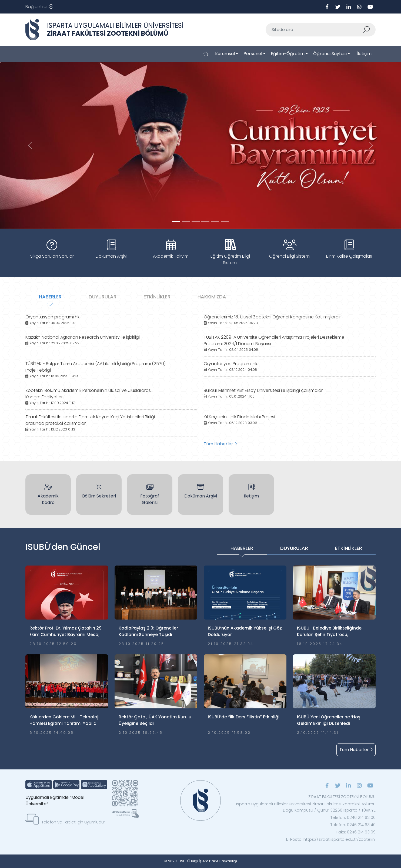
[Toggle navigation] (39, 7)
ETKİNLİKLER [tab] (157, 296)
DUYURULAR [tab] (102, 296)
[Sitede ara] (314, 29)
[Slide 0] (176, 221)
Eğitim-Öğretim (288, 54)
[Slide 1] (186, 221)
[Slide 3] (205, 221)
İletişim (364, 54)
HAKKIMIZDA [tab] (212, 296)
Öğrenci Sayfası (330, 54)
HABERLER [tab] (50, 296)
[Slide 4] (215, 221)
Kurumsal (225, 54)
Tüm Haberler (220, 444)
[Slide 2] (196, 221)
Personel (252, 54)
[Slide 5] (225, 221)
